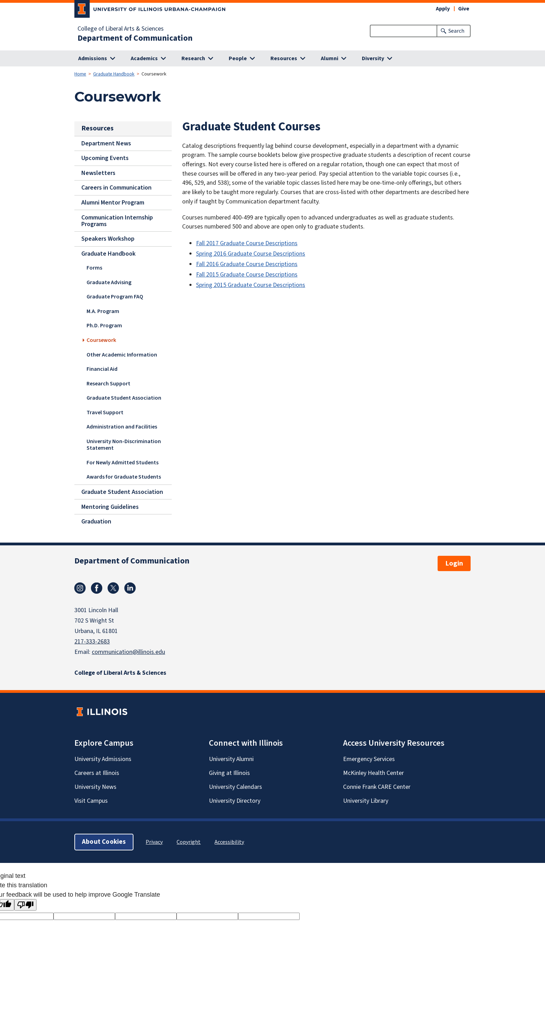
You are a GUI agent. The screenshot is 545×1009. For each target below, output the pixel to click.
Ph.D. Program (104, 325)
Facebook (96, 588)
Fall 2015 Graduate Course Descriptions (247, 274)
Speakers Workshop (108, 238)
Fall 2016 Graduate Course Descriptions (247, 264)
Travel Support (105, 412)
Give (463, 9)
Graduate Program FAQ (115, 297)
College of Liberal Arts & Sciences (121, 29)
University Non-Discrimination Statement (124, 445)
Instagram (80, 588)
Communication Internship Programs (117, 220)
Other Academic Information (122, 354)
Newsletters (98, 173)
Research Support (108, 383)
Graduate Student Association (124, 398)
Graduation (96, 521)
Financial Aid (102, 369)
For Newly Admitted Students (122, 462)
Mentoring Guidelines (110, 506)
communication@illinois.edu (128, 652)
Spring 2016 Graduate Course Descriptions (250, 253)
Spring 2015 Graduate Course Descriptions (250, 285)
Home (80, 74)
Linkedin (130, 588)
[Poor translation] (25, 905)
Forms (94, 268)
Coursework (101, 340)
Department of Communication (135, 38)
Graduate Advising (109, 282)
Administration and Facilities (122, 427)
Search (456, 31)
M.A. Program (103, 311)
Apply (443, 9)
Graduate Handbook (114, 74)
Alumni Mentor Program (112, 202)
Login (454, 563)
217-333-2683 (92, 641)
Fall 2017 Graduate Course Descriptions (247, 243)
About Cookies (104, 842)
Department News (106, 143)
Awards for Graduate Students (124, 477)
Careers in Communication (116, 187)
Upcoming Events (105, 158)
